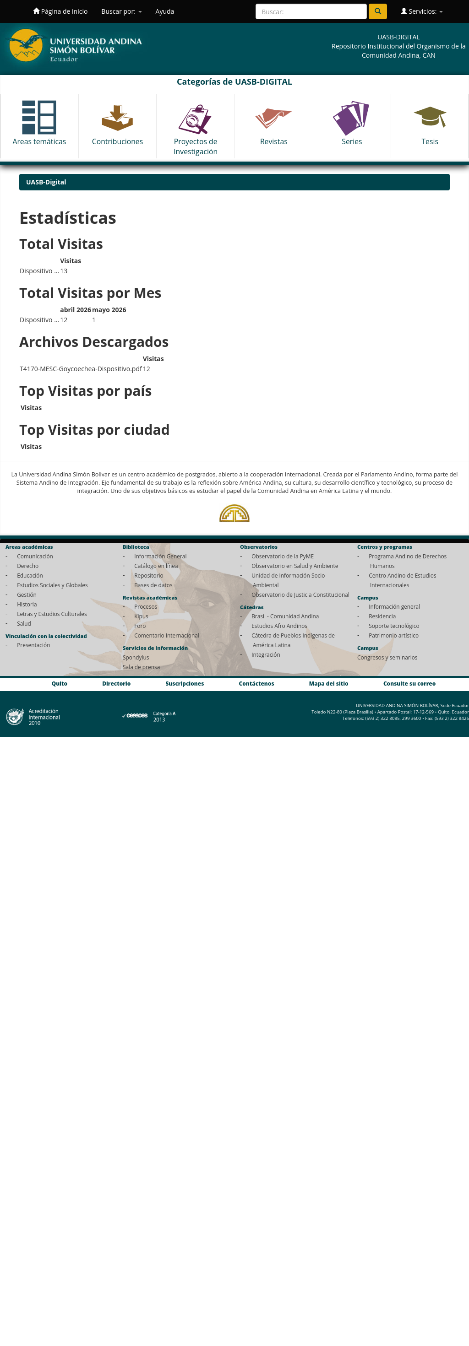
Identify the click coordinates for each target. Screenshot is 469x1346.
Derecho (27, 565)
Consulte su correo (409, 683)
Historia (27, 604)
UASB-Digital (46, 182)
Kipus (141, 616)
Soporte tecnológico (394, 625)
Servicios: (422, 11)
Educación (30, 575)
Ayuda (165, 11)
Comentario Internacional (166, 635)
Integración (265, 654)
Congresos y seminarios (387, 657)
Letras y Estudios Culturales (52, 613)
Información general (394, 606)
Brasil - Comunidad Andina (285, 616)
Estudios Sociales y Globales (52, 585)
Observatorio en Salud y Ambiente (294, 565)
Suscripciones (184, 683)
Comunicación (35, 556)
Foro (140, 625)
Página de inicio (60, 11)
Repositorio (149, 575)
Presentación (33, 645)
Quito (59, 683)
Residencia (382, 616)
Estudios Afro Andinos (279, 625)
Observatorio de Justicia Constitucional (300, 594)
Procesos (145, 606)
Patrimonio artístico (394, 635)
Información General (160, 556)
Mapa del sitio (329, 683)
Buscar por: (121, 11)
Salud (24, 623)
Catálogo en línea (156, 565)
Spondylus (136, 657)
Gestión (27, 594)
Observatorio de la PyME (282, 556)
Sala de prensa (141, 666)
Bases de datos (153, 585)
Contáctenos (256, 683)
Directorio (116, 683)
